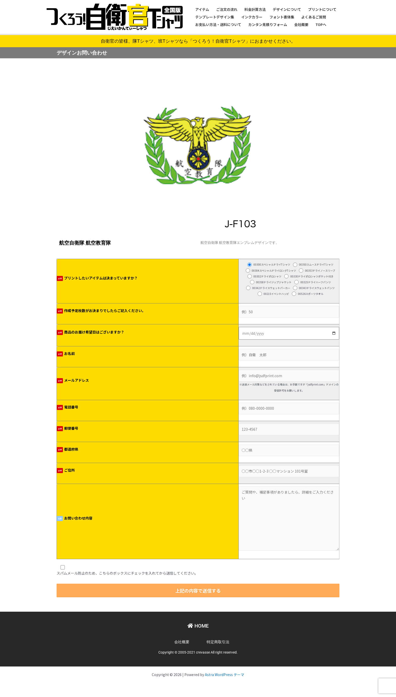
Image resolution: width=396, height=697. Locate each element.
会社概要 (301, 24)
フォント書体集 (281, 16)
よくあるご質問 (313, 16)
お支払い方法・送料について (218, 24)
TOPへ (320, 24)
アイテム (202, 9)
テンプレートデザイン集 (214, 16)
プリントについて (322, 9)
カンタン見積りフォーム (267, 24)
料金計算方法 (255, 9)
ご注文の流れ (226, 9)
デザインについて (287, 9)
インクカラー (251, 16)
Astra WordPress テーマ (224, 674)
